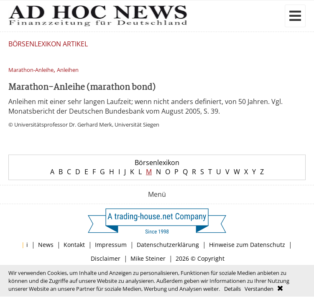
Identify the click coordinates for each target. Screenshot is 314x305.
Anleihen (68, 70)
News (46, 245)
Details (232, 288)
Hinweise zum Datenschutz (247, 245)
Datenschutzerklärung (168, 245)
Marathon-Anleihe (31, 70)
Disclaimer (105, 258)
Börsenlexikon (157, 162)
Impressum (111, 245)
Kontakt (74, 245)
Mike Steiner (148, 258)
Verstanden (259, 288)
